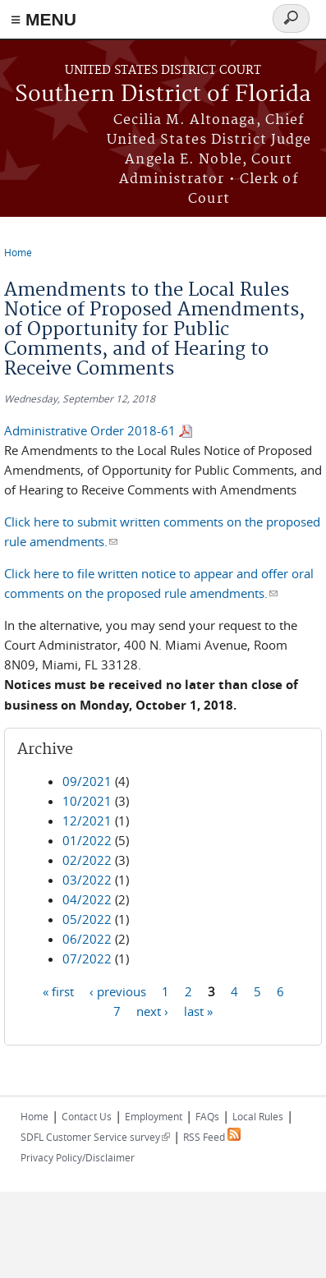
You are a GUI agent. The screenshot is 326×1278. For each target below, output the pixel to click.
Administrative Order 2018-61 (90, 430)
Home (18, 252)
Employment (153, 1116)
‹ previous (118, 990)
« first (58, 990)
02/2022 (87, 860)
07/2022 (87, 958)
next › (152, 1010)
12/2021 (87, 820)
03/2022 (87, 879)
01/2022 (87, 840)
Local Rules (257, 1116)
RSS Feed (212, 1136)
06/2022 (87, 939)
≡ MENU (43, 19)
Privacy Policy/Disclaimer (78, 1157)
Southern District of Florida (163, 94)
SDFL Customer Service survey (95, 1136)
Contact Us (87, 1116)
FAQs (207, 1116)
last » (198, 1010)
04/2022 (87, 899)
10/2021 (87, 801)
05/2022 (87, 919)
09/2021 (87, 781)
